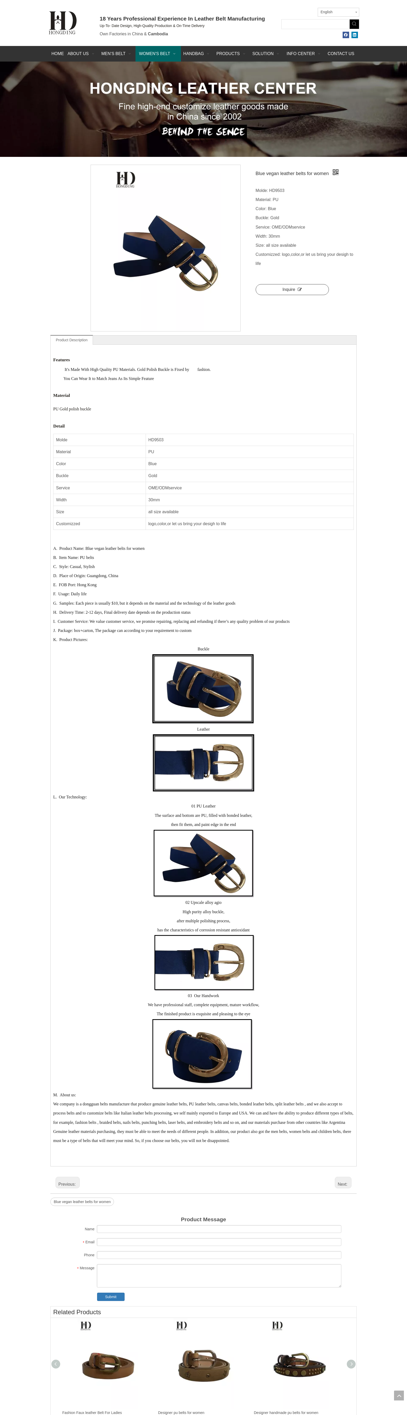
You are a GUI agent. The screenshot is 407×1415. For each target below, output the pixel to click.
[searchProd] (316, 24)
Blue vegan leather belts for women (82, 1202)
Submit (111, 1297)
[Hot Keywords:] (354, 24)
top (399, 1395)
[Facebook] (346, 35)
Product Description (71, 340)
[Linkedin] (354, 35)
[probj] (203, 109)
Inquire (292, 289)
